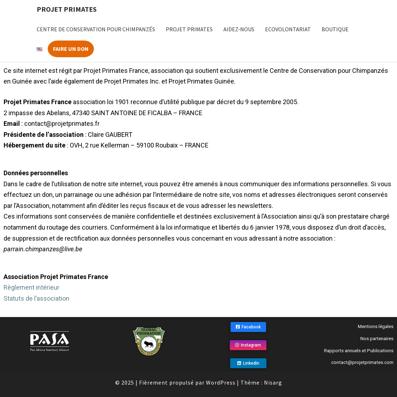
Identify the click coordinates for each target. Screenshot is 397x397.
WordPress (220, 382)
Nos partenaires (376, 338)
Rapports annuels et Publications (358, 350)
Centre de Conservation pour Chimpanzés (96, 29)
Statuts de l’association (36, 298)
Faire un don (71, 48)
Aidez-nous (238, 29)
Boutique (335, 29)
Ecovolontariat (288, 29)
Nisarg (273, 382)
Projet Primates (67, 9)
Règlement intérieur (31, 287)
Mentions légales (375, 326)
